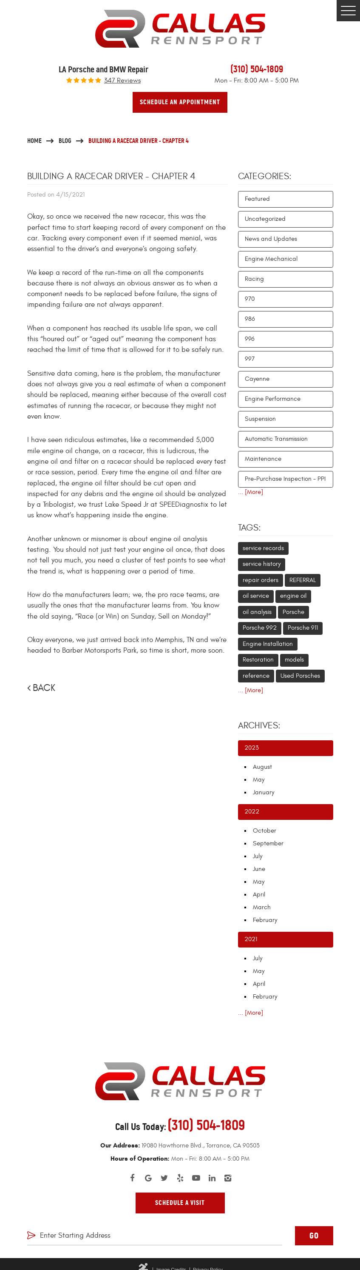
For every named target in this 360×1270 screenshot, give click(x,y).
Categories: (265, 176)
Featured (257, 199)
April (259, 894)
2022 (251, 811)
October (264, 830)
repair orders (260, 580)
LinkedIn (212, 1178)
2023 (251, 747)
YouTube (196, 1178)
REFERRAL (302, 580)
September (268, 843)
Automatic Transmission (276, 438)
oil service (256, 595)
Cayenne (257, 378)
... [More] (250, 492)
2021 (250, 939)
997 (250, 358)
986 (250, 318)
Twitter (164, 1178)
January (263, 792)
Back (44, 688)
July (257, 856)
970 (250, 299)
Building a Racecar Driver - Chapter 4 (138, 141)
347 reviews (122, 80)
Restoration (258, 659)
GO (314, 1235)
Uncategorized (265, 219)
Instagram (228, 1178)
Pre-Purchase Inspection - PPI (285, 478)
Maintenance (263, 458)
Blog (65, 141)
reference (256, 675)
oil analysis (257, 612)
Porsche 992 (260, 627)
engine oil (293, 595)
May (258, 779)
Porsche (293, 612)
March (262, 907)
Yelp (180, 1178)
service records (263, 548)
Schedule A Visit (180, 1203)
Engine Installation (268, 644)
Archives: (259, 726)
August (262, 767)
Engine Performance (272, 398)
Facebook (132, 1178)
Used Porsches (300, 675)
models (294, 659)
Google (148, 1178)
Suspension (260, 418)
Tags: (249, 528)
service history (262, 564)
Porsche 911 (303, 627)
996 (250, 338)
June (259, 869)
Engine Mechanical (271, 259)
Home (34, 141)
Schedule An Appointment (180, 102)
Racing (254, 279)
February (265, 920)
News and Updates (271, 239)
